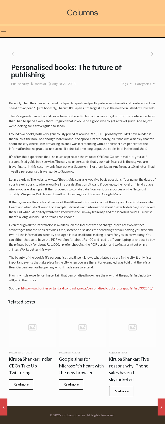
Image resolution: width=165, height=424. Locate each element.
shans (39, 84)
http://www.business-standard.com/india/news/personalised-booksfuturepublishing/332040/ (87, 288)
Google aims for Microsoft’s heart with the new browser (81, 365)
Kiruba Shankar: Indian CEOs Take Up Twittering (31, 365)
